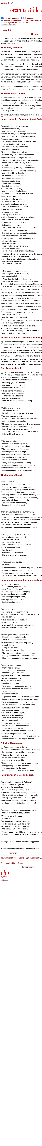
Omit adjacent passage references (16, 23)
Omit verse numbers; (11, 18)
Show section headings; (12, 20)
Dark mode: (5, 3)
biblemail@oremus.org (6, 877)
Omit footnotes (28, 18)
